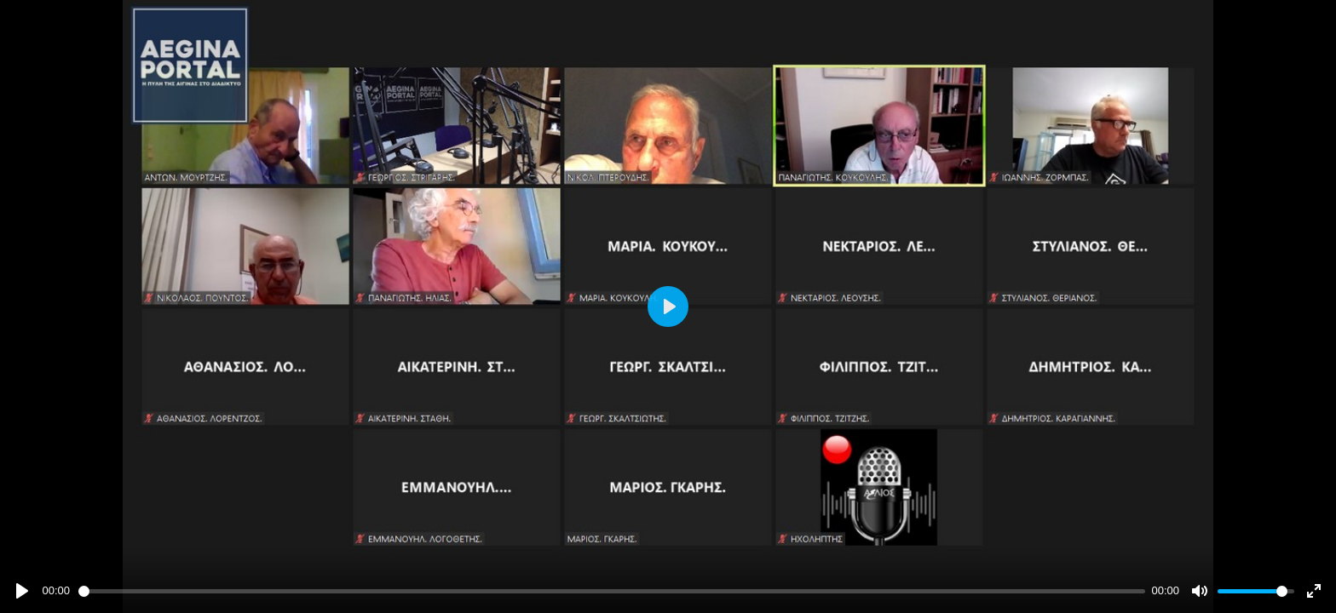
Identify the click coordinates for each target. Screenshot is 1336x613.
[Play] (22, 590)
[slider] (611, 591)
